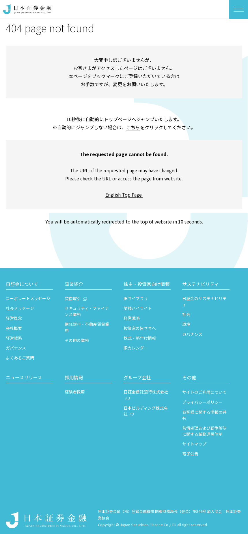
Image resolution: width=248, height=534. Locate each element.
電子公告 (190, 454)
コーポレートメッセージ (28, 298)
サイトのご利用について (204, 392)
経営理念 (14, 318)
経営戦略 (14, 338)
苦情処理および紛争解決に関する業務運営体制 (204, 431)
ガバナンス (16, 348)
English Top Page (124, 194)
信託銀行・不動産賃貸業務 (87, 327)
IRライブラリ (136, 298)
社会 (186, 314)
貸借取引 (73, 298)
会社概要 (14, 328)
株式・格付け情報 (140, 338)
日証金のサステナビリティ (204, 301)
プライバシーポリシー (202, 402)
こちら (133, 127)
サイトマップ (194, 444)
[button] (29, 285)
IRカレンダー (136, 348)
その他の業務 (77, 340)
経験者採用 (75, 392)
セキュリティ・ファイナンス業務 (87, 311)
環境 (186, 324)
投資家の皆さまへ (140, 328)
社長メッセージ (20, 308)
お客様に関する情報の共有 (204, 415)
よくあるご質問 (20, 358)
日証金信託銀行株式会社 (146, 392)
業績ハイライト (138, 308)
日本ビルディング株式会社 (146, 411)
